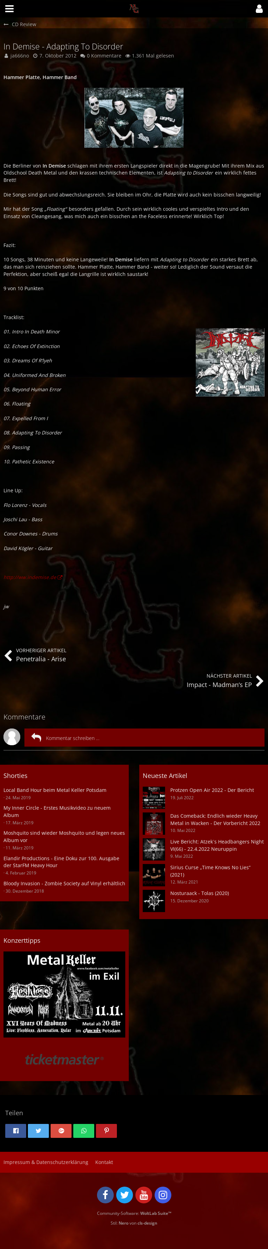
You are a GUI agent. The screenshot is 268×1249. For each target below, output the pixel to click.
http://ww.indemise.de (29, 577)
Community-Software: (134, 1213)
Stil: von (134, 1223)
